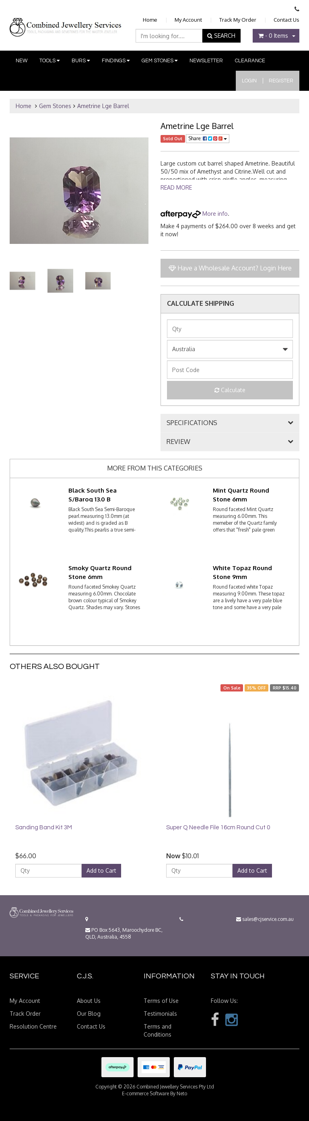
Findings (116, 60)
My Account (188, 19)
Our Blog (89, 1013)
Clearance (250, 60)
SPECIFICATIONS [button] (192, 423)
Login (249, 81)
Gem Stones (159, 60)
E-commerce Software (145, 1093)
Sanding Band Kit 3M (43, 827)
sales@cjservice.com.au (265, 919)
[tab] (230, 423)
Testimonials (160, 1013)
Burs (81, 60)
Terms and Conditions (157, 1030)
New (21, 60)
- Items (273, 35)
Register (281, 81)
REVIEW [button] (178, 442)
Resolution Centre (33, 1026)
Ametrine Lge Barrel (103, 105)
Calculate (229, 390)
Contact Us (286, 19)
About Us (89, 1000)
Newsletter (206, 60)
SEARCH (221, 35)
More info (194, 213)
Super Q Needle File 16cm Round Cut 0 (218, 827)
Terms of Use (161, 1000)
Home (150, 19)
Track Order (25, 1013)
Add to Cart (101, 870)
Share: (207, 138)
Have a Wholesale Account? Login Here (230, 268)
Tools (49, 60)
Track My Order (237, 19)
